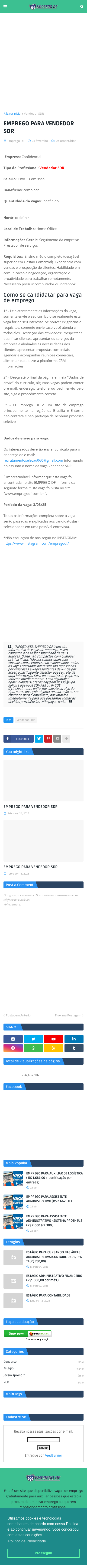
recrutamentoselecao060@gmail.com (33, 460)
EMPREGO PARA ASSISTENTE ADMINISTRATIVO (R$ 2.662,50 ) (49, 1199)
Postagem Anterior (19, 1015)
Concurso (43, 1362)
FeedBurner (53, 1455)
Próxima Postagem (68, 1015)
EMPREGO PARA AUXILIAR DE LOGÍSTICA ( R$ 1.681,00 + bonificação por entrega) (54, 1177)
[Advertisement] (43, 62)
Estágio (43, 1369)
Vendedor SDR (34, 113)
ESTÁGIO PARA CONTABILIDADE (48, 1295)
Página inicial (12, 113)
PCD (43, 1382)
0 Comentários (66, 141)
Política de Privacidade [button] (27, 1541)
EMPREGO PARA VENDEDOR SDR (30, 806)
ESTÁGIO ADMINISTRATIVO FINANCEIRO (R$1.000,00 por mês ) (54, 1278)
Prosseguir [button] (43, 1553)
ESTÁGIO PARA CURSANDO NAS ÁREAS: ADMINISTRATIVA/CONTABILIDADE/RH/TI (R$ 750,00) (54, 1256)
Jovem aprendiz (43, 1376)
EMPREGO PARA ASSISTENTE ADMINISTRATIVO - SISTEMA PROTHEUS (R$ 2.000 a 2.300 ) (54, 1220)
